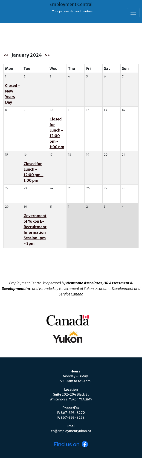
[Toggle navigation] (133, 12)
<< (5, 55)
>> (47, 55)
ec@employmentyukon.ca (71, 431)
